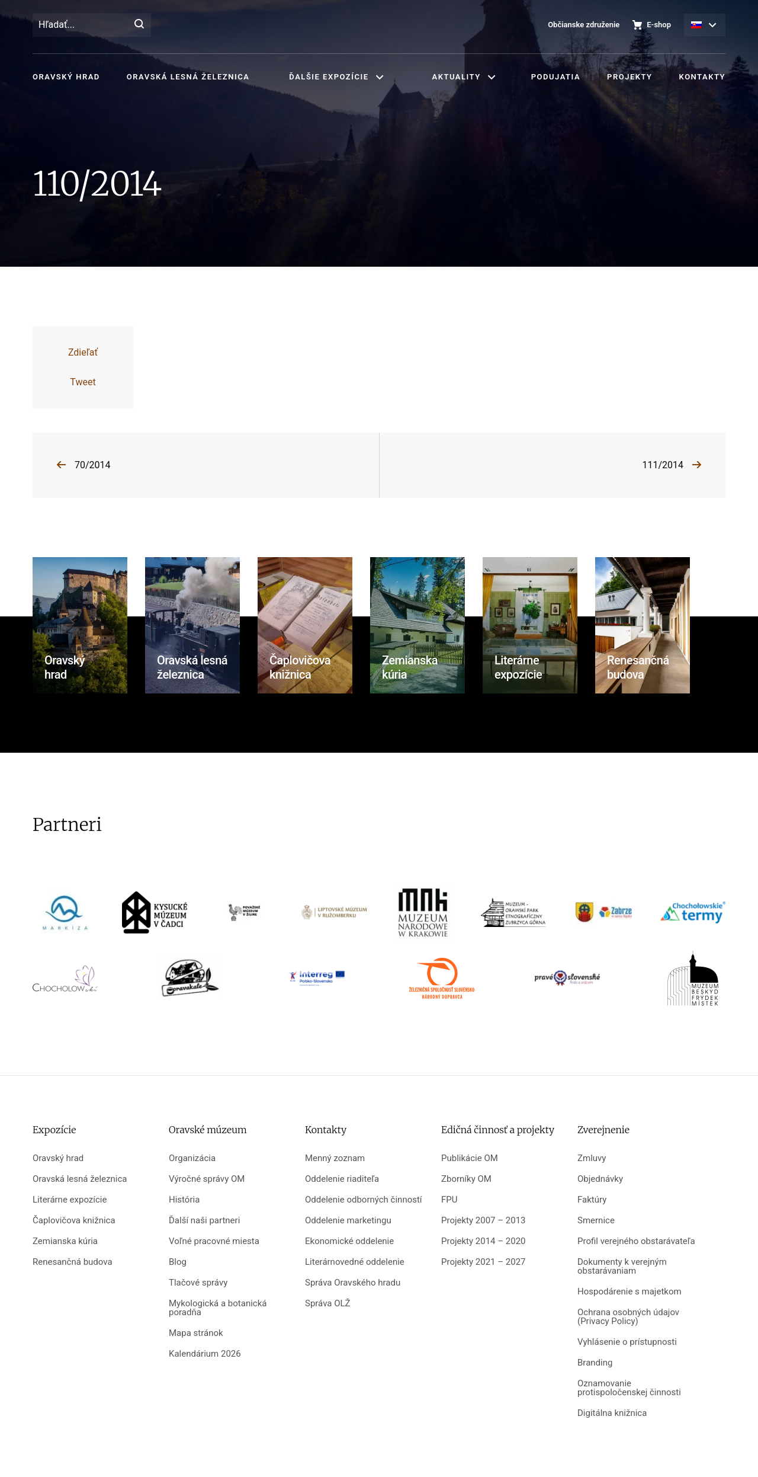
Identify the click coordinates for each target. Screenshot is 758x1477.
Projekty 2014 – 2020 (483, 1241)
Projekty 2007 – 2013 (483, 1220)
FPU (449, 1199)
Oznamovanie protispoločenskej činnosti (629, 1388)
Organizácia (192, 1158)
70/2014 (93, 465)
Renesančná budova (73, 1262)
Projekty (629, 76)
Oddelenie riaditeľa (342, 1179)
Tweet (82, 382)
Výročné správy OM (207, 1179)
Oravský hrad (66, 76)
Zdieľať (83, 352)
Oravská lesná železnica (188, 76)
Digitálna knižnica (612, 1413)
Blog (178, 1262)
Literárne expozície (70, 1199)
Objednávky (600, 1179)
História (184, 1199)
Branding (594, 1362)
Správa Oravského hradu (352, 1282)
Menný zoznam (335, 1158)
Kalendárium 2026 (205, 1354)
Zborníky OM (466, 1179)
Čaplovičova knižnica (74, 1220)
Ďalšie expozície (328, 76)
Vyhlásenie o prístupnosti (627, 1342)
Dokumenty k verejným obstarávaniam (622, 1266)
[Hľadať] (139, 25)
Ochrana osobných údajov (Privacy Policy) (628, 1317)
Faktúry (591, 1199)
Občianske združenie (583, 24)
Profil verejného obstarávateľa (636, 1241)
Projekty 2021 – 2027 (483, 1262)
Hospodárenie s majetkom (629, 1291)
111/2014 (662, 465)
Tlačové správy (198, 1282)
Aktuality (456, 76)
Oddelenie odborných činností (363, 1199)
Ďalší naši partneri (204, 1220)
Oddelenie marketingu (348, 1220)
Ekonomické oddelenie (349, 1241)
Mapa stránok (196, 1333)
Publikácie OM (469, 1158)
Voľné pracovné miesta (214, 1241)
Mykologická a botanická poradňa (217, 1308)
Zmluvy (591, 1158)
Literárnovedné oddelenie (354, 1262)
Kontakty (702, 76)
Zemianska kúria (65, 1241)
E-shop (659, 24)
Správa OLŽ (328, 1303)
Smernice (596, 1220)
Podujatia (555, 76)
